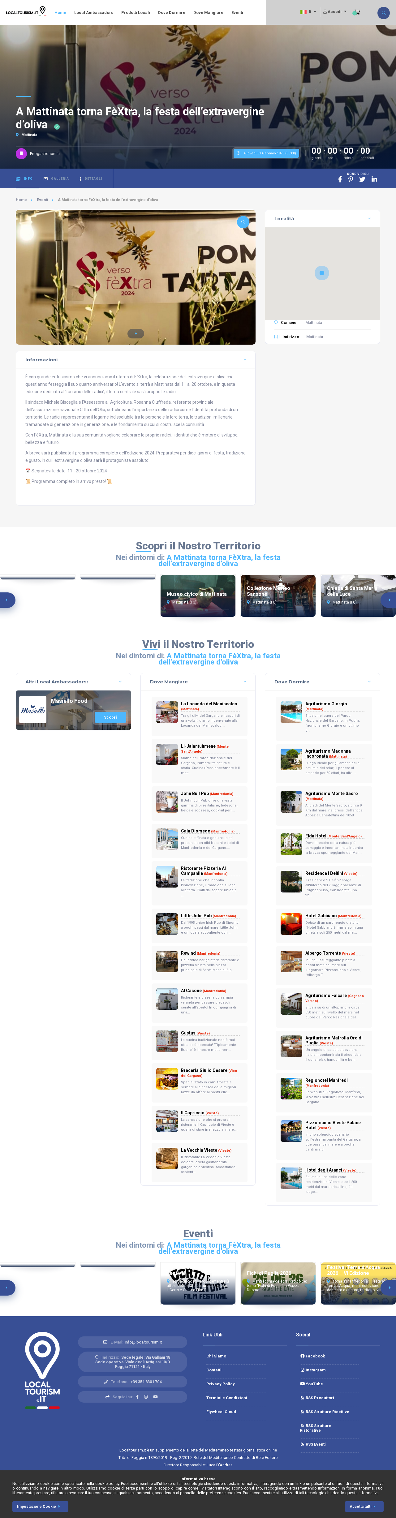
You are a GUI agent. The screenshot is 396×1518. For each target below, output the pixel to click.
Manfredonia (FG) (23, 602)
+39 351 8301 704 (146, 1381)
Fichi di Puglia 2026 (269, 1273)
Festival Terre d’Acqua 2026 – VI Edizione (353, 1270)
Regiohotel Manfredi (326, 1083)
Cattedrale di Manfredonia (117, 594)
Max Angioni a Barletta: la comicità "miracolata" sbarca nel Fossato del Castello (115, 1285)
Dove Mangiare (208, 12)
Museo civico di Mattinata (197, 594)
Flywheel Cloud (221, 1411)
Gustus (195, 1032)
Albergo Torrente (330, 953)
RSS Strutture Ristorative (315, 1428)
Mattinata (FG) (181, 602)
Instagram (313, 1370)
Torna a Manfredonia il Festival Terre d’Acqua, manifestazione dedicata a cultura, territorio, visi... (356, 1285)
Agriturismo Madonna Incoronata (328, 754)
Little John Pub (208, 915)
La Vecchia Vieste (206, 1150)
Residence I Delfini (331, 873)
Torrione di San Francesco (37, 594)
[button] (136, 333)
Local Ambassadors (93, 12)
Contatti (214, 1370)
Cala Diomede (208, 830)
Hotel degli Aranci (330, 1170)
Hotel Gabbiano (333, 915)
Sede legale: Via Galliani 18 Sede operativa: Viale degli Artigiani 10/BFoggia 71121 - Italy (132, 1362)
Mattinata (26, 135)
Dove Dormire (171, 12)
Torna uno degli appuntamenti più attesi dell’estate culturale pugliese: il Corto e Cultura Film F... (198, 1285)
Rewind (200, 953)
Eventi (237, 12)
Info (24, 179)
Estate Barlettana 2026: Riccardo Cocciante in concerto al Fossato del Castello (37, 1285)
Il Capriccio (200, 1112)
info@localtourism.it (143, 1342)
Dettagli (91, 179)
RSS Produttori (317, 1397)
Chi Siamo (216, 1356)
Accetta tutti (363, 1506)
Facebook (312, 1356)
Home (60, 12)
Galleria (56, 179)
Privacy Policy (220, 1384)
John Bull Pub (207, 793)
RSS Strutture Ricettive (324, 1411)
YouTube (311, 1384)
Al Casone (203, 990)
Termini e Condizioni (226, 1397)
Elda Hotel (333, 835)
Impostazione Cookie (39, 1506)
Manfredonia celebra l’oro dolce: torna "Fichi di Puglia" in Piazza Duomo (277, 1285)
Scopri (110, 717)
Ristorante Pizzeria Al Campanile (204, 871)
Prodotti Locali (135, 12)
